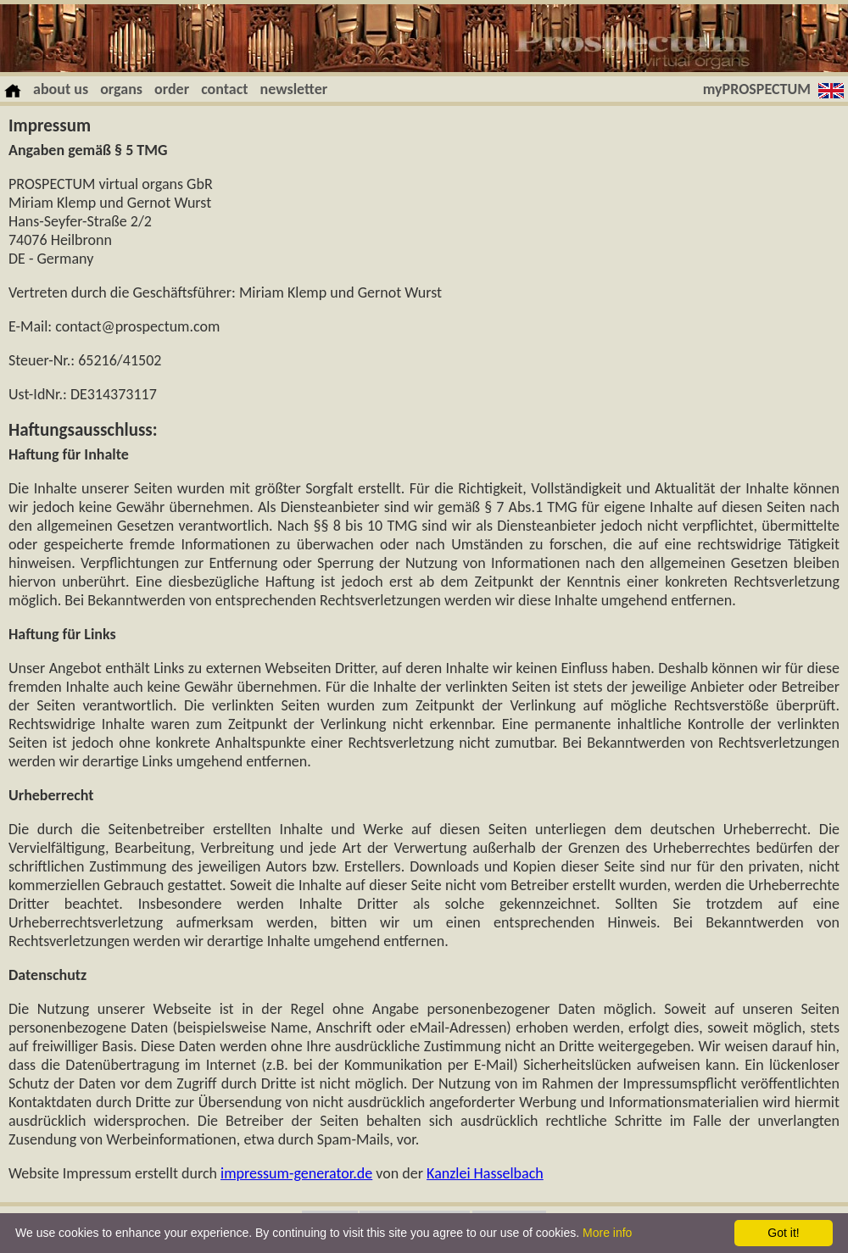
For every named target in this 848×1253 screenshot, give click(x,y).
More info (607, 1232)
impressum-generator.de (296, 1173)
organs (121, 89)
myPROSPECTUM (757, 89)
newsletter (294, 89)
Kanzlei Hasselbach (485, 1173)
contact (224, 89)
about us (60, 89)
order (171, 89)
